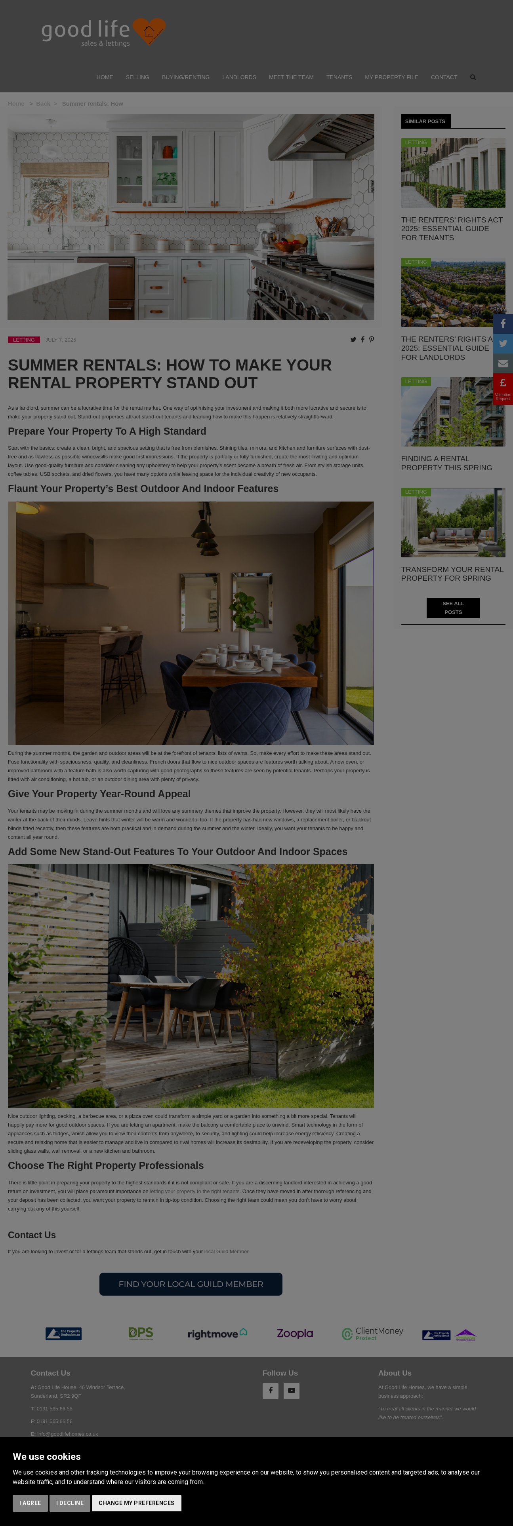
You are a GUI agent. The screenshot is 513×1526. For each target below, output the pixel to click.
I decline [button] (70, 1503)
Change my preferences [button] (137, 1503)
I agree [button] (30, 1503)
